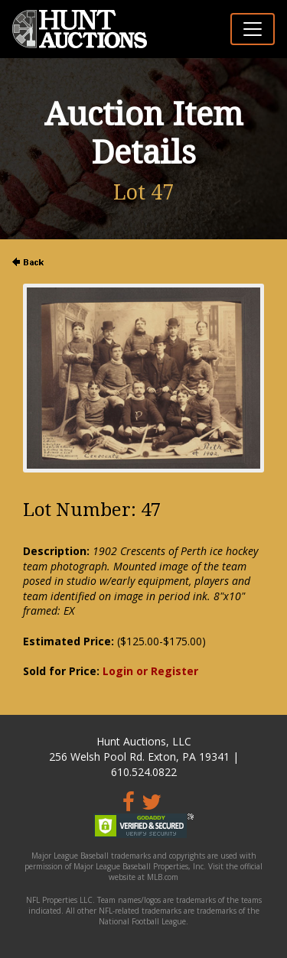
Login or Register (150, 671)
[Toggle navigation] (252, 29)
